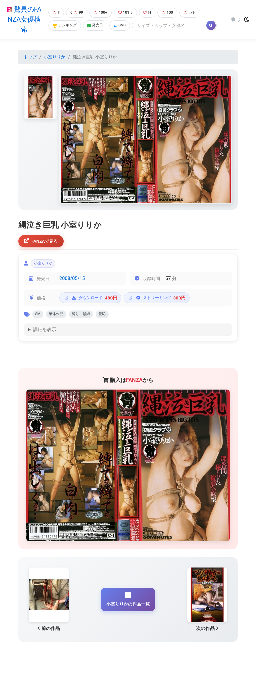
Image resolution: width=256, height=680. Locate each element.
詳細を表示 (44, 335)
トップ (30, 56)
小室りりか (54, 56)
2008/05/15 (72, 281)
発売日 (98, 25)
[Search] (175, 25)
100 (172, 12)
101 (128, 12)
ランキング (65, 25)
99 (77, 12)
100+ (101, 12)
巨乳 (197, 12)
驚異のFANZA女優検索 (23, 19)
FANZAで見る (43, 241)
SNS (124, 25)
